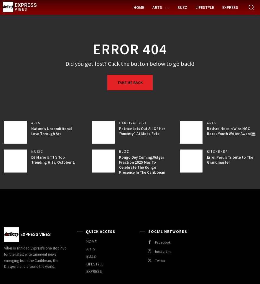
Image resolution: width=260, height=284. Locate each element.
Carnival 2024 (133, 123)
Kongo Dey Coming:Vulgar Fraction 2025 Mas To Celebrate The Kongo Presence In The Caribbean (142, 165)
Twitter (160, 261)
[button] (251, 7)
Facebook (163, 242)
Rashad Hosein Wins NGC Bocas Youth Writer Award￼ (231, 131)
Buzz (124, 151)
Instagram (163, 252)
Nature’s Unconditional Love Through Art (51, 131)
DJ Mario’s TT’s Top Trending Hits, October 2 (53, 160)
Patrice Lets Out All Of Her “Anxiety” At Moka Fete (142, 131)
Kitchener (217, 151)
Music (37, 151)
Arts (35, 123)
